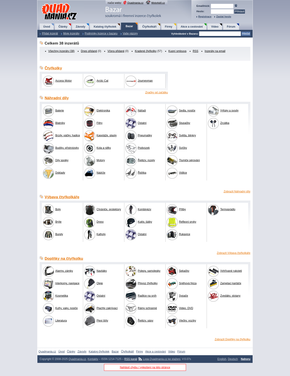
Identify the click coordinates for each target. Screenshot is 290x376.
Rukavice (184, 234)
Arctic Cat (102, 80)
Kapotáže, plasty (107, 135)
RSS (195, 51)
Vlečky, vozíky (187, 320)
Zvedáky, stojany (230, 295)
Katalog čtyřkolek (105, 26)
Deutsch (233, 359)
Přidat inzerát (50, 33)
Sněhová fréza (187, 283)
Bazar (129, 26)
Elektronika (103, 110)
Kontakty (93, 359)
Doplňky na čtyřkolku (64, 258)
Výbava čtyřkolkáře (62, 197)
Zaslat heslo (223, 16)
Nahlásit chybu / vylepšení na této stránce (145, 367)
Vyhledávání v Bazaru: (184, 33)
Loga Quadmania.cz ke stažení (161, 359)
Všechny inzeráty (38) (61, 51)
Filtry (99, 123)
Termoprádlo (227, 209)
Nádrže (101, 172)
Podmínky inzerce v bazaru (101, 33)
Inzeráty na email (215, 51)
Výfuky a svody (229, 110)
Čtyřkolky (53, 68)
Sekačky (184, 270)
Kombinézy (144, 209)
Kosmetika (61, 295)
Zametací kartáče (230, 283)
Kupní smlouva (177, 51)
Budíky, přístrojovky (67, 147)
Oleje (100, 283)
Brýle (58, 221)
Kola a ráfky (104, 147)
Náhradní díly (57, 98)
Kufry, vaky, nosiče (66, 308)
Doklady (60, 172)
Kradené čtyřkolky (145, 51)
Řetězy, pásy (145, 320)
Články (62, 26)
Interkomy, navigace (67, 283)
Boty (58, 209)
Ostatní (142, 123)
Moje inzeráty (71, 33)
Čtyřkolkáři (149, 26)
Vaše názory (130, 33)
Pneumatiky (145, 135)
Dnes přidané (89, 51)
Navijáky (102, 270)
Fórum (231, 26)
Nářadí (142, 110)
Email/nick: (203, 6)
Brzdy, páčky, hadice (67, 135)
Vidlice (183, 172)
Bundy (59, 234)
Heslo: (200, 11)
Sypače (183, 295)
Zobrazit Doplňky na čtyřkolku (232, 339)
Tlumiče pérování (189, 160)
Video (214, 26)
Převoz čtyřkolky (147, 283)
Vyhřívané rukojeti (231, 270)
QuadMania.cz (53, 3)
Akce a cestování (192, 26)
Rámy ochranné (147, 308)
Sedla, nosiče (187, 110)
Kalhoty (101, 234)
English (222, 359)
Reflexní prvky (187, 221)
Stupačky (184, 123)
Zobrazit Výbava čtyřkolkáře (233, 253)
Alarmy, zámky (64, 270)
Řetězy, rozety (146, 160)
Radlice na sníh (147, 295)
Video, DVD (186, 308)
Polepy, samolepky (149, 270)
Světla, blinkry (187, 135)
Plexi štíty (102, 320)
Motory (101, 160)
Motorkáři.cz (158, 2)
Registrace (204, 16)
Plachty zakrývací (107, 308)
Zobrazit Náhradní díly (237, 191)
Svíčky (183, 147)
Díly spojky (61, 160)
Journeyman (145, 80)
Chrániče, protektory (109, 209)
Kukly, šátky (145, 221)
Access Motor (63, 80)
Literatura (61, 320)
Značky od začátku (156, 92)
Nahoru (245, 359)
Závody (80, 26)
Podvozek (144, 147)
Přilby (182, 209)
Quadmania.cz (135, 2)
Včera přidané (115, 51)
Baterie (59, 110)
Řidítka (142, 172)
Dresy (100, 221)
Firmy (168, 26)
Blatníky (60, 123)
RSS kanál (130, 359)
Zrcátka (224, 123)
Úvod (46, 26)
